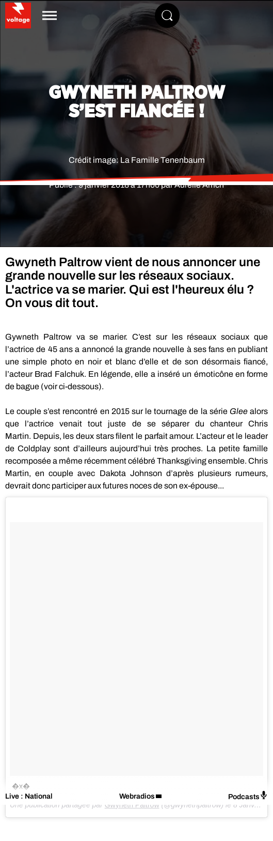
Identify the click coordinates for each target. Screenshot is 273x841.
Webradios (137, 796)
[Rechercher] (167, 15)
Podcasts (248, 796)
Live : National (29, 796)
